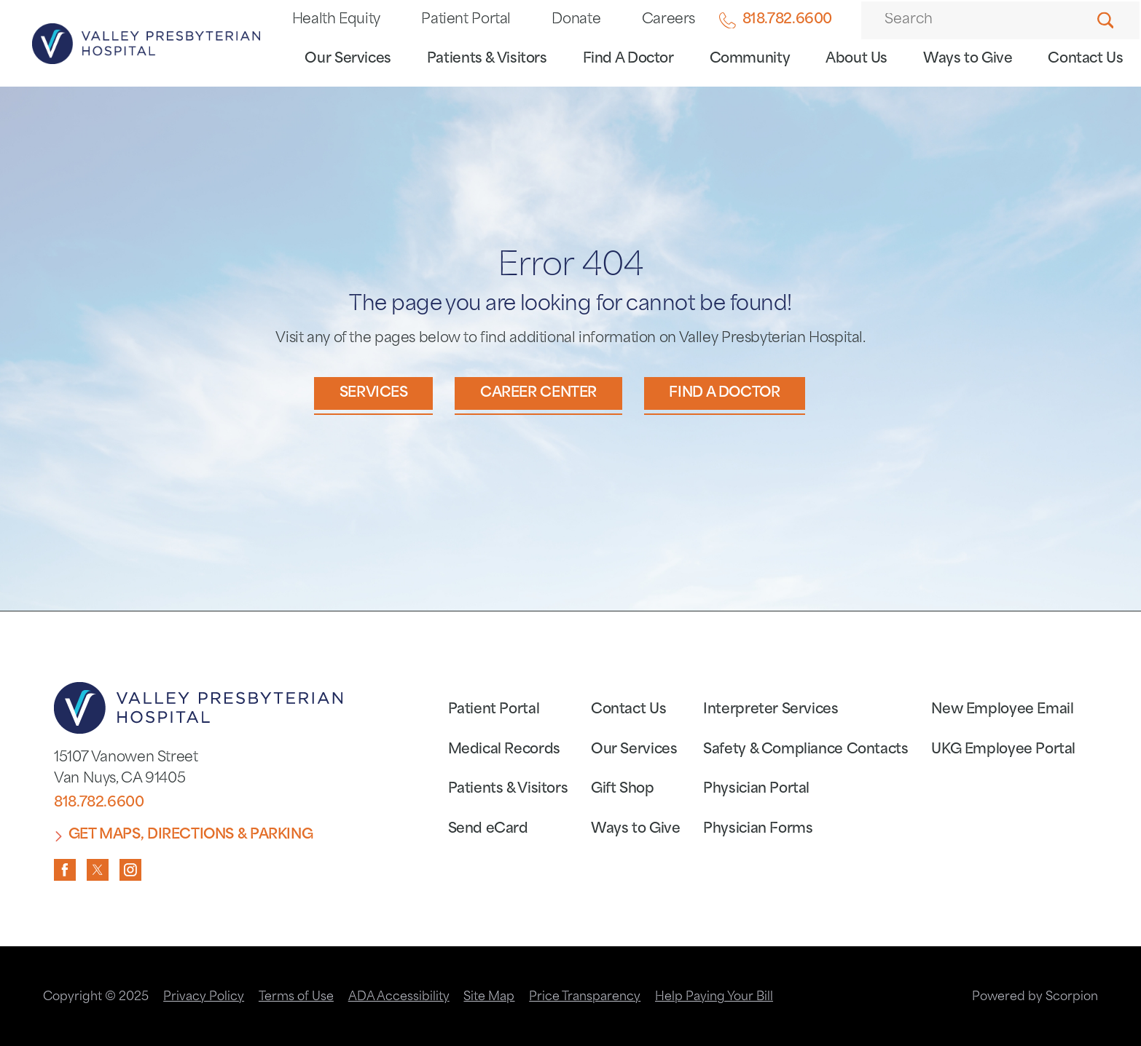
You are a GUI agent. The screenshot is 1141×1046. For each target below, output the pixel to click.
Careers (668, 20)
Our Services (348, 59)
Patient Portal (466, 20)
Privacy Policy (203, 997)
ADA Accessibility (399, 997)
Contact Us (1085, 59)
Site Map (488, 997)
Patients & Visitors (487, 59)
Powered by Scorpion (1035, 997)
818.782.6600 (775, 20)
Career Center (538, 393)
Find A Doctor (628, 59)
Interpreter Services (770, 710)
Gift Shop (622, 789)
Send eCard (488, 829)
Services (374, 393)
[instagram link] (130, 870)
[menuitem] (348, 64)
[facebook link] (65, 870)
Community (750, 59)
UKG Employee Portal (1003, 750)
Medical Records (504, 750)
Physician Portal (756, 789)
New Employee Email (1002, 710)
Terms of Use (296, 997)
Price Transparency (584, 997)
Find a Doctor (724, 393)
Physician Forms (757, 829)
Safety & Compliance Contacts (805, 750)
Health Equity (336, 20)
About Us (856, 59)
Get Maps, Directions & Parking (190, 835)
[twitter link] (98, 870)
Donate (576, 20)
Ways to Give (968, 59)
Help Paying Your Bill (714, 997)
